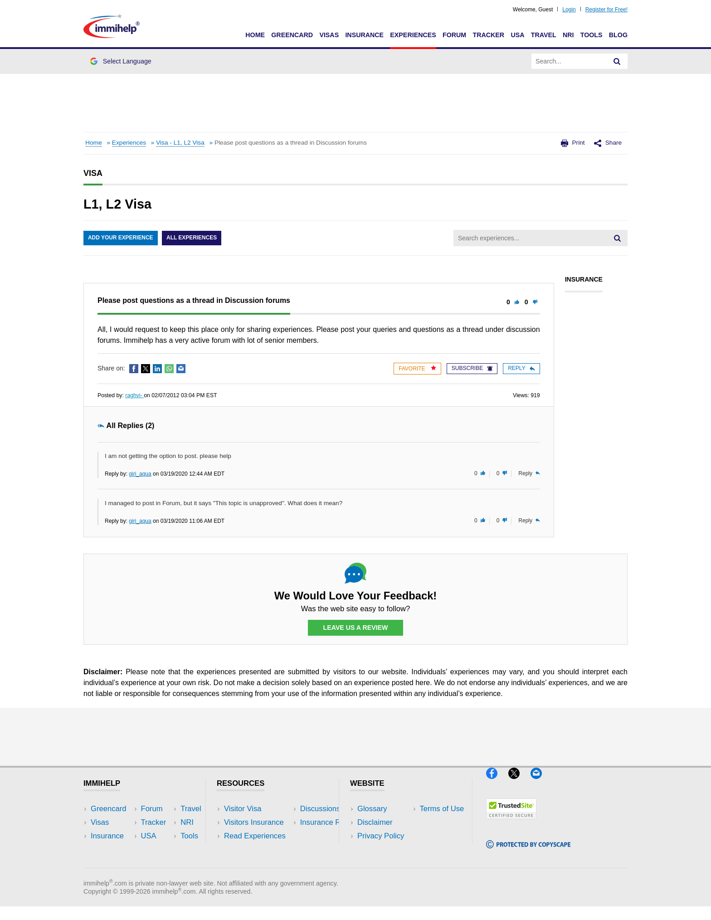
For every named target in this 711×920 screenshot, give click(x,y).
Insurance (364, 35)
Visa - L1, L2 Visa (180, 142)
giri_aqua (140, 474)
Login (568, 9)
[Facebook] (497, 783)
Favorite (417, 368)
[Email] (540, 783)
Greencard (292, 35)
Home (255, 35)
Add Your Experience (120, 238)
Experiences (413, 35)
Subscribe (472, 368)
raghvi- (134, 395)
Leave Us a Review (355, 628)
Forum (454, 35)
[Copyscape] (528, 852)
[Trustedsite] (511, 823)
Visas (329, 35)
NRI (568, 35)
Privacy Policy (380, 836)
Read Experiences (255, 836)
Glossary (372, 808)
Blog (618, 35)
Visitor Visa (242, 808)
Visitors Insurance (254, 822)
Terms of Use (379, 849)
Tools (591, 35)
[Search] (617, 61)
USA (517, 35)
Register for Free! (606, 9)
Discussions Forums (258, 849)
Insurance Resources (259, 863)
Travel (543, 35)
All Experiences (192, 238)
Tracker (488, 35)
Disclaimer (375, 822)
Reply (521, 368)
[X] (519, 783)
